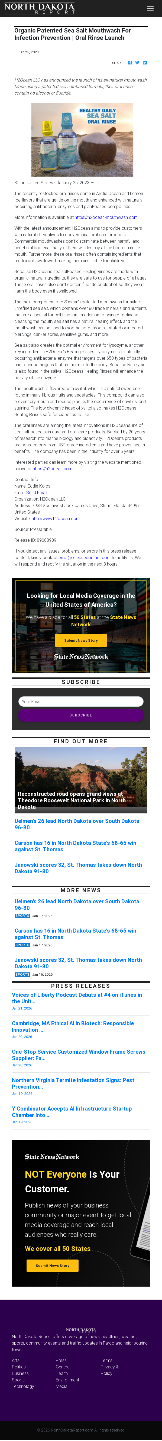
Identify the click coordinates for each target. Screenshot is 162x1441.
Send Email (36, 492)
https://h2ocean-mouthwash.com (106, 217)
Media (61, 1386)
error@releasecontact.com (85, 557)
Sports (18, 1379)
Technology (23, 1386)
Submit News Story (81, 640)
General (63, 1366)
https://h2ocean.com (52, 468)
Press (61, 1360)
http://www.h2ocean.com (56, 518)
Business (20, 1373)
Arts (16, 1360)
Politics (19, 1366)
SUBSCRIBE (81, 715)
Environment (67, 1379)
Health (62, 1373)
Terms (106, 1360)
